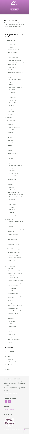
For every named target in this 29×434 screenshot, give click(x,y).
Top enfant (11, 212)
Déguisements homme (13, 252)
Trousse (10, 114)
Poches (9, 329)
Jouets (9, 184)
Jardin (9, 140)
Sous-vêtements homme (14, 257)
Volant (9, 342)
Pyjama (11, 207)
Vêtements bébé (13, 176)
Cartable (11, 92)
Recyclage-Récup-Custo (12, 361)
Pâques (8, 356)
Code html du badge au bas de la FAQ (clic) (14, 429)
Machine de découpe (13, 316)
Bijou (9, 42)
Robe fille (11, 210)
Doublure (10, 300)
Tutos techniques (11, 266)
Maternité (10, 231)
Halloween (9, 354)
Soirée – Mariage (11, 364)
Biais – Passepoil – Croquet (14, 280)
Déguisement (11, 179)
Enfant (8, 162)
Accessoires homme (13, 250)
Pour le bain (12, 204)
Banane (11, 84)
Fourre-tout (12, 95)
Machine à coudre (12, 313)
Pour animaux (11, 75)
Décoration (9, 120)
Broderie (9, 117)
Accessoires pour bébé (14, 165)
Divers (9, 135)
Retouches (10, 334)
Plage (9, 69)
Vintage (8, 369)
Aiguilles (10, 268)
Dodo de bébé (12, 173)
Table (9, 158)
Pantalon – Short (12, 234)
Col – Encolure (11, 288)
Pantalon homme (12, 255)
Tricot (8, 263)
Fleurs (9, 137)
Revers (9, 337)
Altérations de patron (13, 270)
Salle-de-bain (11, 153)
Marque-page (11, 67)
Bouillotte (10, 44)
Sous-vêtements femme (13, 239)
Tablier (9, 109)
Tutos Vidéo (9, 367)
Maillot (9, 226)
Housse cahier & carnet (13, 60)
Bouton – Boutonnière (13, 283)
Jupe (9, 223)
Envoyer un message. (9, 409)
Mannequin (10, 321)
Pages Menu (14, 9)
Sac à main (11, 105)
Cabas (10, 89)
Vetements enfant (12, 192)
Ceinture (10, 47)
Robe (9, 236)
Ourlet (9, 324)
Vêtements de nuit (12, 244)
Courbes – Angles (12, 293)
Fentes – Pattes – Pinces (14, 305)
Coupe (9, 290)
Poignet (9, 331)
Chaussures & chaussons (15, 196)
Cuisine (9, 132)
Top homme (11, 260)
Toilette (9, 111)
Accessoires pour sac (14, 79)
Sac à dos (11, 102)
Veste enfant (12, 215)
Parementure (11, 326)
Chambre (10, 124)
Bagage (11, 82)
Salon (9, 156)
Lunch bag (11, 97)
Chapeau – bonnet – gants (15, 194)
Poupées (10, 187)
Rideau (9, 150)
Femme (8, 219)
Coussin (10, 129)
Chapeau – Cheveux (12, 49)
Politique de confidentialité (10, 393)
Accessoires (9, 40)
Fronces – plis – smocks (13, 310)
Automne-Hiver (10, 351)
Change (11, 170)
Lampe (9, 143)
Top (9, 242)
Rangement (10, 148)
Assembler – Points (12, 277)
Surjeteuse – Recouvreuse (14, 339)
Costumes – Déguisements (14, 221)
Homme (8, 248)
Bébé (9, 163)
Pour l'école (10, 189)
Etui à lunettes (11, 52)
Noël (9, 145)
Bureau (9, 122)
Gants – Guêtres (12, 57)
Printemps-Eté (10, 359)
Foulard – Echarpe (12, 55)
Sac (8, 77)
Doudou (10, 182)
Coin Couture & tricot (13, 127)
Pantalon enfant (13, 202)
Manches (10, 318)
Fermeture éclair (12, 308)
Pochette (11, 100)
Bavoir (10, 168)
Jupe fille (11, 199)
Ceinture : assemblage (13, 285)
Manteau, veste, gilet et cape (15, 229)
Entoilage (10, 303)
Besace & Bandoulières (14, 87)
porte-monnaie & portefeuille (15, 72)
